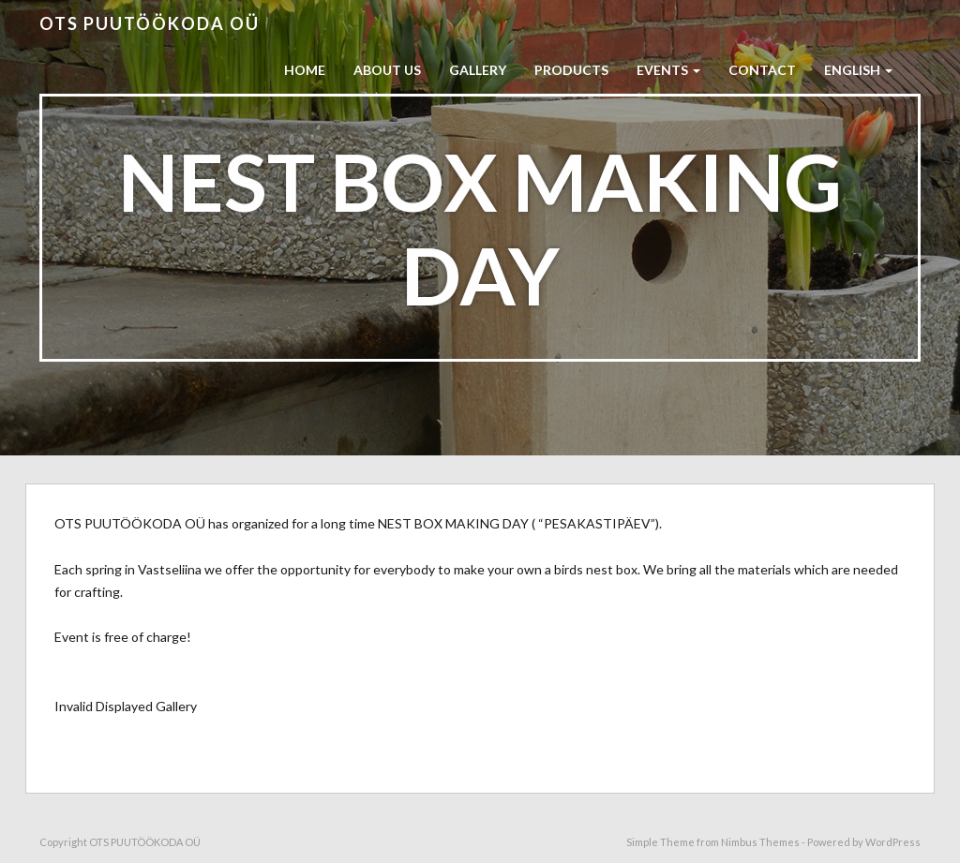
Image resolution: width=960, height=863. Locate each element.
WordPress (893, 842)
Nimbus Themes (760, 842)
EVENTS (668, 70)
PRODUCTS (571, 70)
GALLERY (477, 70)
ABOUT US (387, 70)
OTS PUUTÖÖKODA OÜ (149, 23)
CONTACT (762, 70)
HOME (304, 70)
